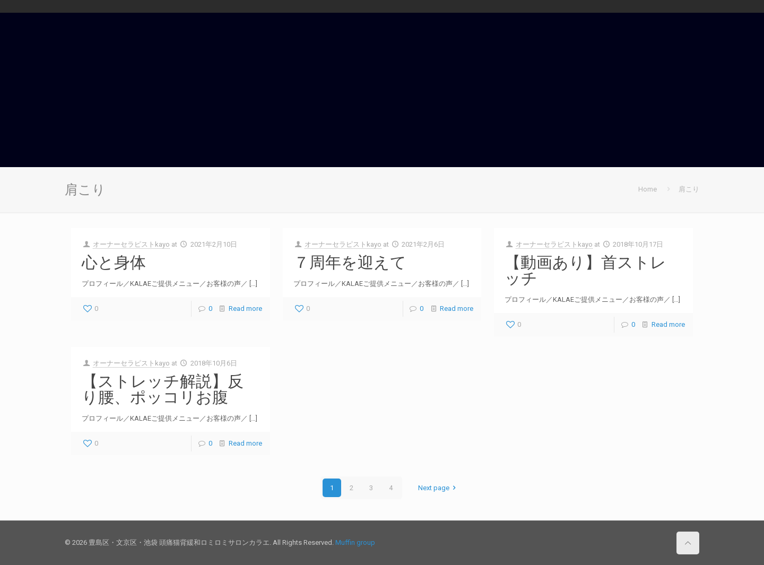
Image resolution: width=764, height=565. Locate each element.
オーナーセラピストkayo (131, 244)
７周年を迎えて (349, 262)
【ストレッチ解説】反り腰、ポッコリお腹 (163, 388)
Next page (438, 488)
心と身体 (114, 262)
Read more (245, 308)
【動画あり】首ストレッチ (585, 270)
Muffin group (355, 542)
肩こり (689, 189)
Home (647, 189)
